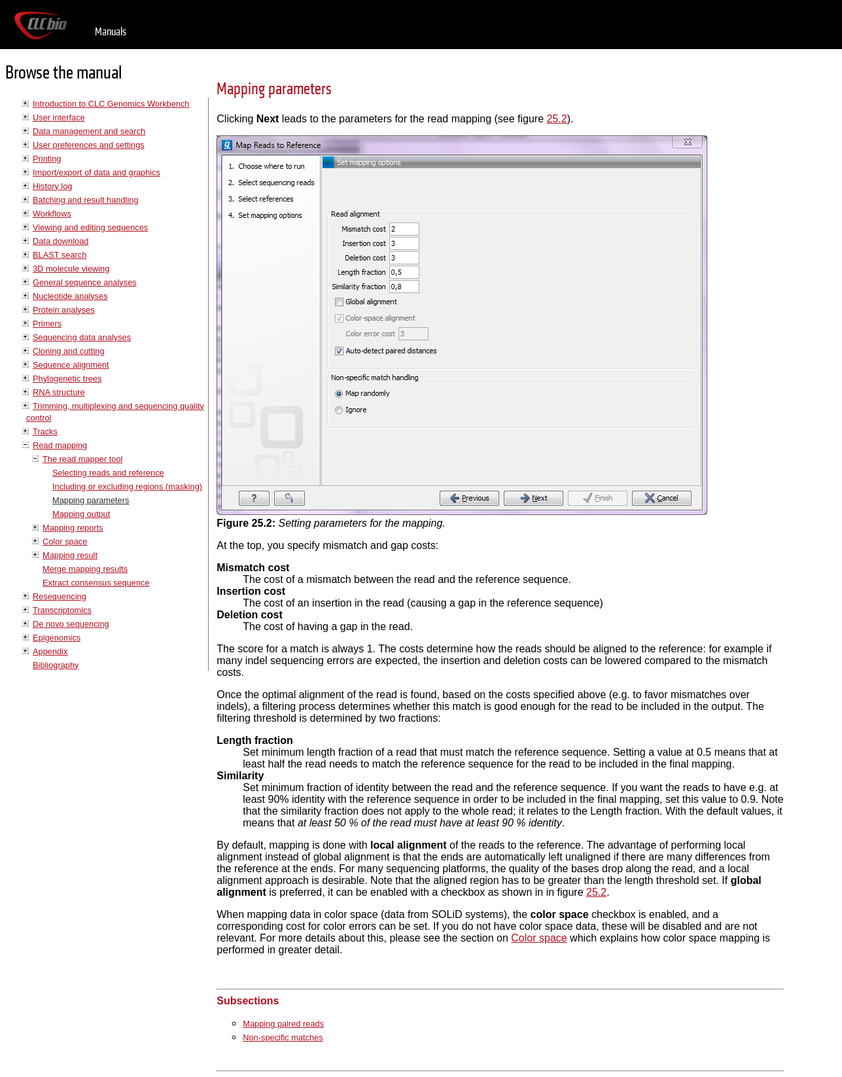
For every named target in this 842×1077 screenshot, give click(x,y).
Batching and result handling (86, 200)
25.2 (557, 118)
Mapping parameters (90, 500)
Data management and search (89, 131)
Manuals (110, 32)
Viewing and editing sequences (90, 227)
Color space (65, 541)
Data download (60, 241)
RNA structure (59, 392)
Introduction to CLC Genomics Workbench (111, 104)
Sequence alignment (71, 365)
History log (52, 186)
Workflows (52, 214)
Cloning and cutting (69, 351)
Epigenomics (56, 638)
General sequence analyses (85, 282)
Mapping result (70, 555)
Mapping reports (73, 528)
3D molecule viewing (71, 269)
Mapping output (81, 514)
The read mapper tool (82, 459)
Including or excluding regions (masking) (127, 486)
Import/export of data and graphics (96, 172)
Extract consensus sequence (96, 583)
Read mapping (60, 445)
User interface (59, 117)
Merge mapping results (85, 569)
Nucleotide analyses (70, 296)
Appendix (50, 651)
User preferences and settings (89, 145)
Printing (47, 159)
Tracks (45, 431)
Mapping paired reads (283, 1024)
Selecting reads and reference (108, 473)
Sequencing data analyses (82, 337)
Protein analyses (64, 310)
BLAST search (59, 255)
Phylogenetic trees (67, 378)
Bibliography (56, 665)
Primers (47, 323)
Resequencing (59, 596)
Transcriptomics (62, 610)
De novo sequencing (71, 624)
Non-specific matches (283, 1037)
